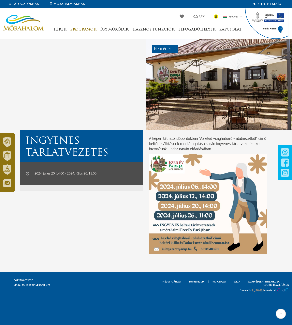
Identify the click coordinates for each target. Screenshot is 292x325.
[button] (281, 314)
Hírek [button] (60, 29)
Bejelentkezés (268, 4)
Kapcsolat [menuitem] (219, 281)
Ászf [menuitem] (237, 281)
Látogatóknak (23, 4)
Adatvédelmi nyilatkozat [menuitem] (264, 281)
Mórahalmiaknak (67, 4)
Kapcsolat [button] (230, 29)
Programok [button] (83, 29)
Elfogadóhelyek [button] (196, 29)
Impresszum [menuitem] (196, 281)
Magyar (232, 16)
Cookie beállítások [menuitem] (276, 285)
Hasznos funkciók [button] (153, 29)
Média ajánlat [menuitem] (171, 281)
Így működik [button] (114, 29)
